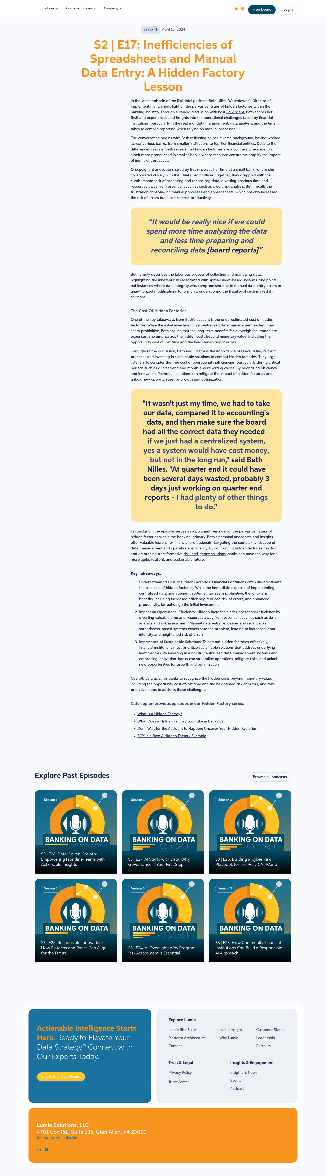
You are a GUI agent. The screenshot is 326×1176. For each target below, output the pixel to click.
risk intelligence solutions (205, 554)
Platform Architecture (186, 1038)
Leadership (265, 1038)
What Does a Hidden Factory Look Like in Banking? (180, 721)
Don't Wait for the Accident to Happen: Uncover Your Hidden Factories (197, 729)
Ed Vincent (235, 112)
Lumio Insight (230, 1030)
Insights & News (243, 1073)
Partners (263, 1046)
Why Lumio (228, 1038)
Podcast (237, 1089)
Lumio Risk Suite (182, 1030)
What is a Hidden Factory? (159, 714)
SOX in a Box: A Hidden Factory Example (171, 736)
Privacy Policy (180, 1073)
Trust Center (178, 1082)
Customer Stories (270, 1030)
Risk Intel (184, 101)
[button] (50, 8)
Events (235, 1081)
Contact (175, 1046)
